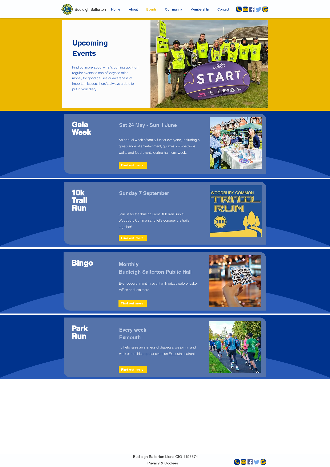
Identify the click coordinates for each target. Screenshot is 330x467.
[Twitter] (258, 9)
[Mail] (245, 9)
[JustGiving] (265, 9)
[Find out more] (133, 165)
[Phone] (239, 9)
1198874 (190, 456)
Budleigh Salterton (90, 9)
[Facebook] (252, 9)
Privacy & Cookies (162, 463)
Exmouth (175, 353)
